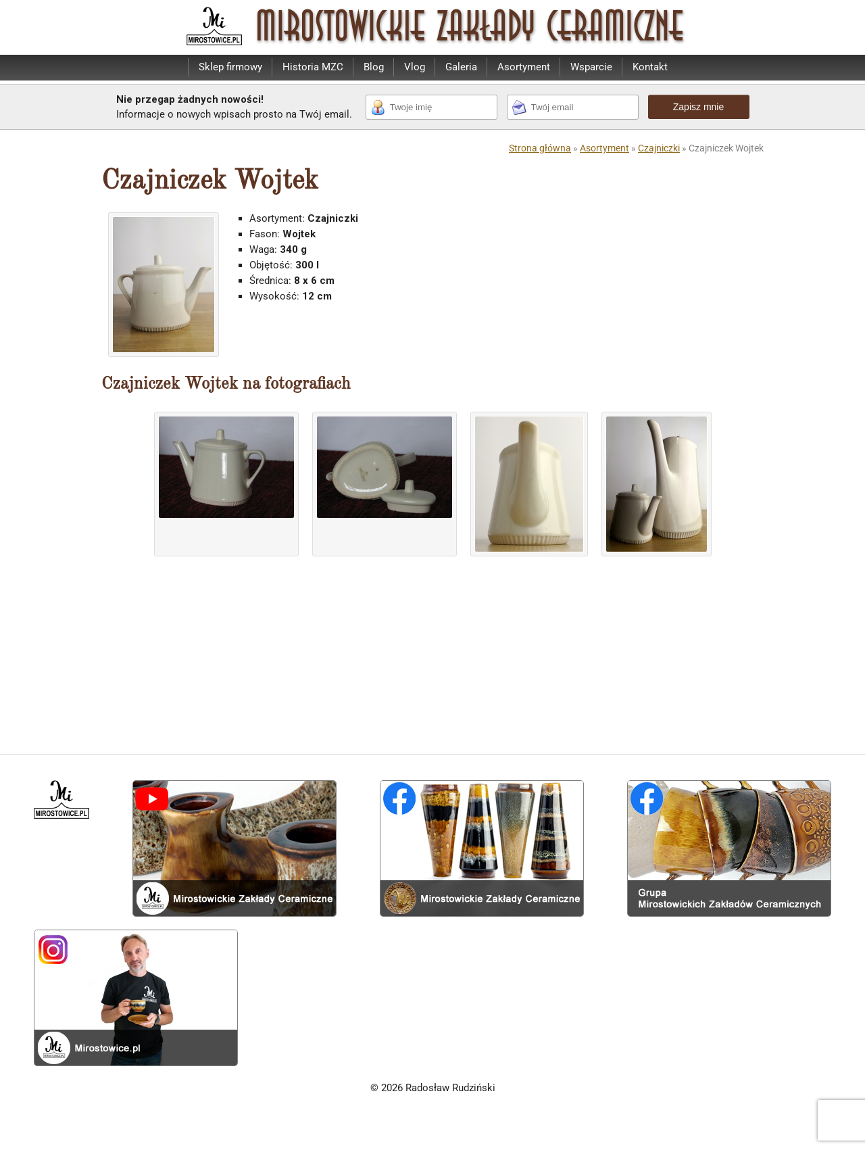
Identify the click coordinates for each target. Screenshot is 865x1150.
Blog (374, 67)
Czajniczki (659, 148)
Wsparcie (591, 67)
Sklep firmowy (230, 67)
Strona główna (540, 148)
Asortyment (523, 67)
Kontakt (650, 67)
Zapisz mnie (698, 106)
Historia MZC (312, 67)
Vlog (414, 67)
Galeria (461, 67)
